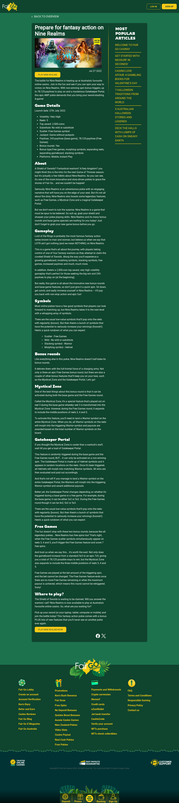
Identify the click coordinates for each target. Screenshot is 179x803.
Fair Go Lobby (26, 689)
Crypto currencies (101, 694)
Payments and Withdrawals (106, 689)
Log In (153, 6)
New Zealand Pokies (66, 724)
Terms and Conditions (140, 695)
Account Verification (30, 699)
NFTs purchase (99, 728)
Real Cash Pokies (64, 739)
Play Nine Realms (47, 74)
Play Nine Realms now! (50, 629)
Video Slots (61, 729)
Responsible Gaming (139, 700)
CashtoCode (98, 719)
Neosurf (95, 699)
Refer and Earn (27, 709)
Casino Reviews (27, 714)
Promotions (61, 690)
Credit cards (98, 704)
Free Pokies (61, 744)
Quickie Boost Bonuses (67, 715)
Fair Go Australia (28, 728)
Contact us (133, 710)
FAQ (130, 690)
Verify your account (102, 723)
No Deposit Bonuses (66, 710)
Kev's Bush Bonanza (66, 695)
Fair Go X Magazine (29, 723)
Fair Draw (60, 700)
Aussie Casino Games (67, 720)
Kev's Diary (24, 704)
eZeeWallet (97, 709)
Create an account (28, 694)
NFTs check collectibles (104, 733)
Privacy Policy (135, 705)
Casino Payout (63, 734)
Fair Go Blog (25, 719)
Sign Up (169, 6)
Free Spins (61, 705)
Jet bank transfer (100, 714)
